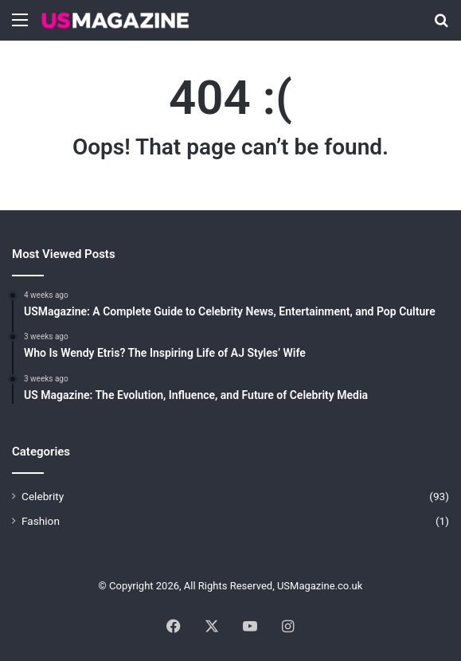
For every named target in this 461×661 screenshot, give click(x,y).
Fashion (40, 520)
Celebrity (42, 496)
